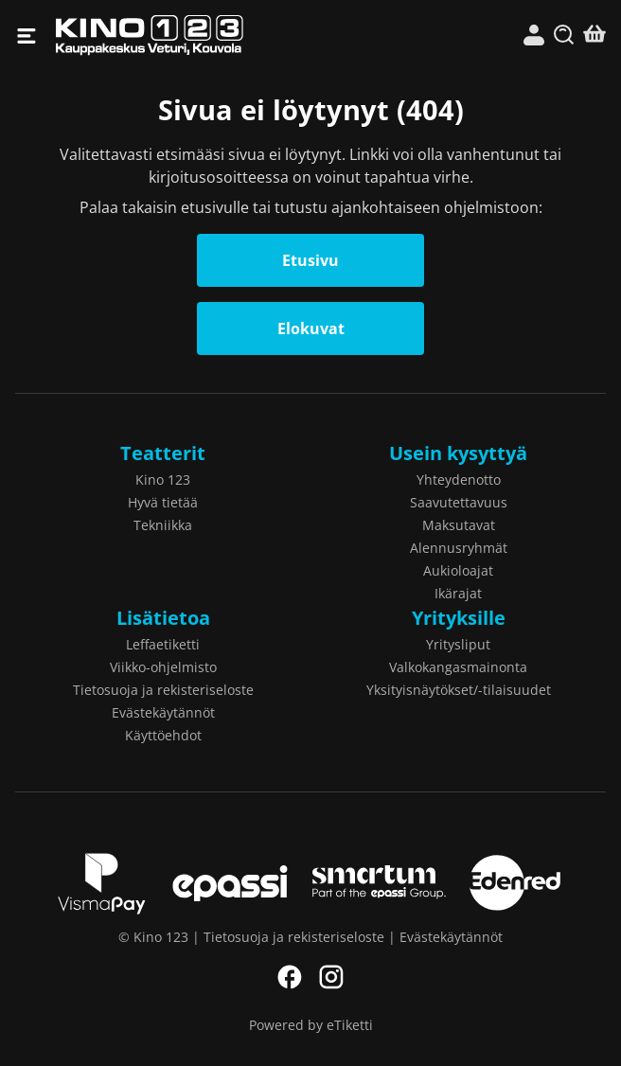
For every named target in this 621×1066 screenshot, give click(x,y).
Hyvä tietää (163, 502)
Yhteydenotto (459, 480)
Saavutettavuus (458, 502)
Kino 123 (183, 35)
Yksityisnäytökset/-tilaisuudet (458, 690)
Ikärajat (458, 593)
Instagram (331, 977)
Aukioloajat (458, 570)
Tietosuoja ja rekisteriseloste (163, 690)
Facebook (290, 977)
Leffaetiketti (163, 644)
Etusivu (310, 260)
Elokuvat (311, 328)
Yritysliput (458, 644)
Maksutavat (458, 525)
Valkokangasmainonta (458, 667)
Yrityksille (459, 618)
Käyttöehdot (163, 735)
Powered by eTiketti (311, 1025)
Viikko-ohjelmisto (163, 667)
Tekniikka (162, 525)
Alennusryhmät (458, 548)
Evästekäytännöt (163, 712)
